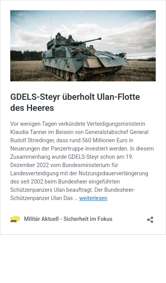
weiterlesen (93, 198)
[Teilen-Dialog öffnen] (150, 217)
